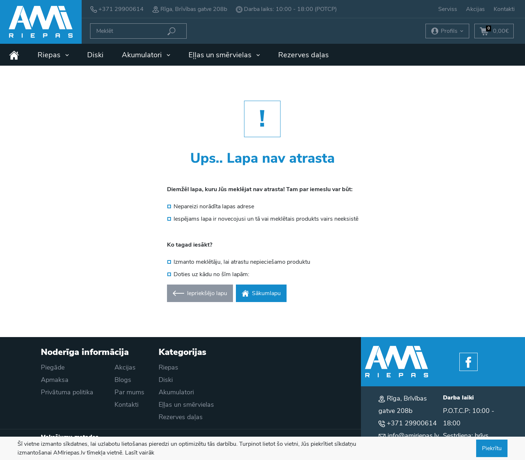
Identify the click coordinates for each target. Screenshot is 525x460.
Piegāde (53, 367)
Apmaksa (55, 379)
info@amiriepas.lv (413, 435)
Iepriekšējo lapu (200, 293)
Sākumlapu (261, 293)
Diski (95, 55)
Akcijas (475, 9)
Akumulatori (146, 55)
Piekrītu (492, 448)
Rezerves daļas (303, 55)
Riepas (53, 55)
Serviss (447, 9)
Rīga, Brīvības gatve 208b (193, 9)
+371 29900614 (121, 9)
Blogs (122, 379)
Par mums (129, 392)
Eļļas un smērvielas (224, 55)
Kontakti (504, 9)
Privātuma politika (67, 392)
